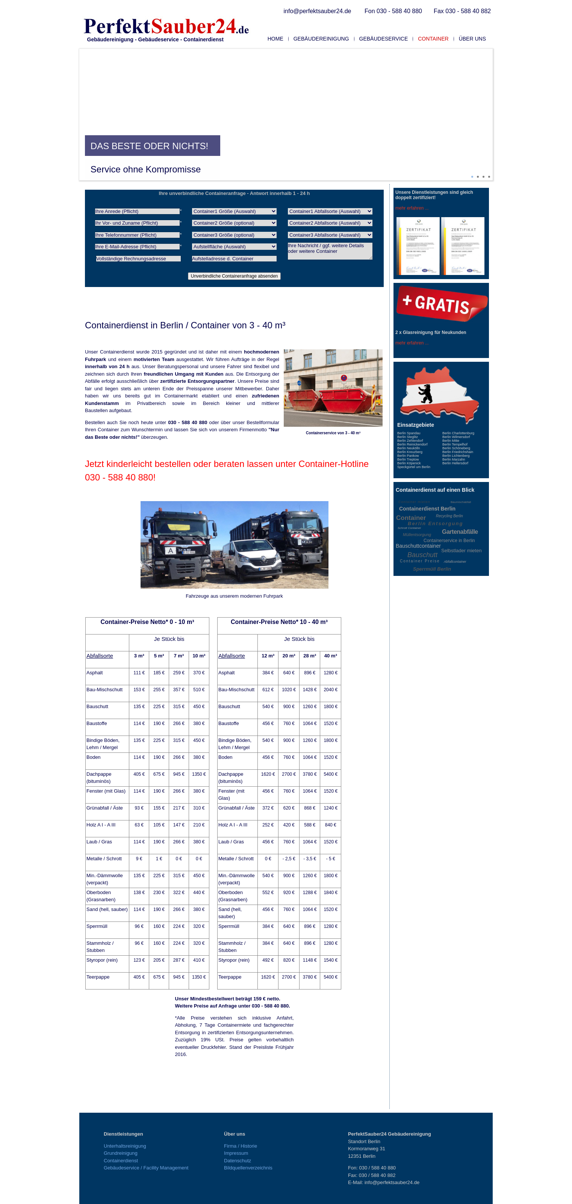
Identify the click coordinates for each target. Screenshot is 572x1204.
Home (275, 39)
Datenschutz (237, 1160)
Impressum (236, 1153)
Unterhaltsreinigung (125, 1146)
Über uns (472, 39)
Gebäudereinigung (321, 39)
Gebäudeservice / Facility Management (146, 1168)
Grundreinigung (121, 1153)
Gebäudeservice (383, 39)
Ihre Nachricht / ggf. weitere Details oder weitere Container (330, 251)
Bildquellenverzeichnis (248, 1168)
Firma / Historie (240, 1146)
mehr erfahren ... (412, 208)
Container (433, 39)
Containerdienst (121, 1160)
